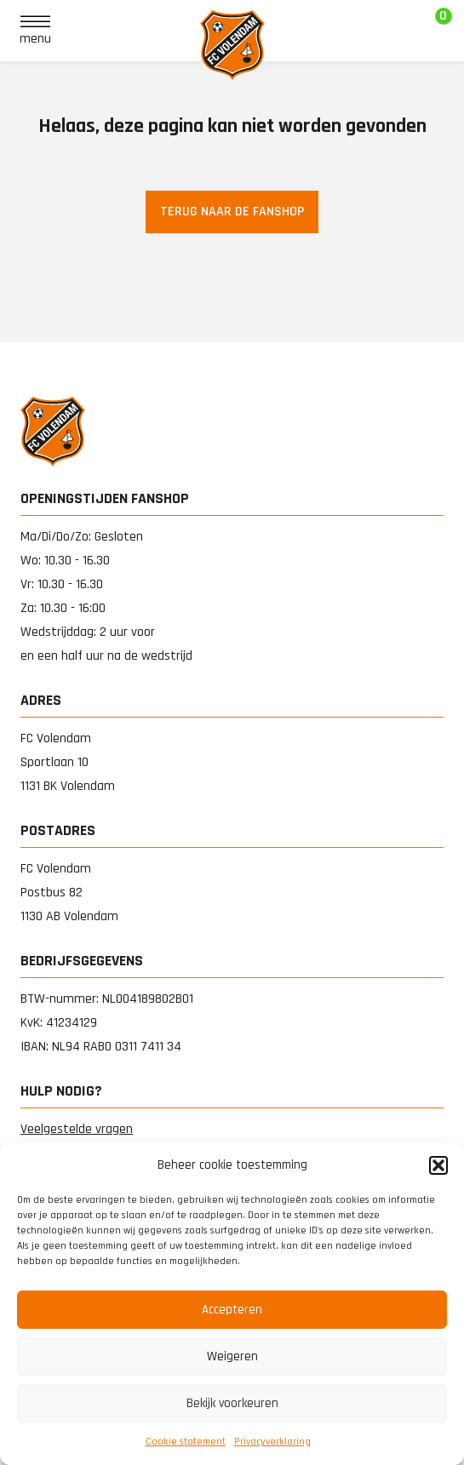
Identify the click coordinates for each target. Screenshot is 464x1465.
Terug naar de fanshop (232, 211)
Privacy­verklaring (272, 1441)
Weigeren (232, 1356)
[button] (438, 1165)
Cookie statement (186, 1441)
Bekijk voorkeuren (232, 1403)
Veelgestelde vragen (76, 1129)
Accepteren (232, 1310)
